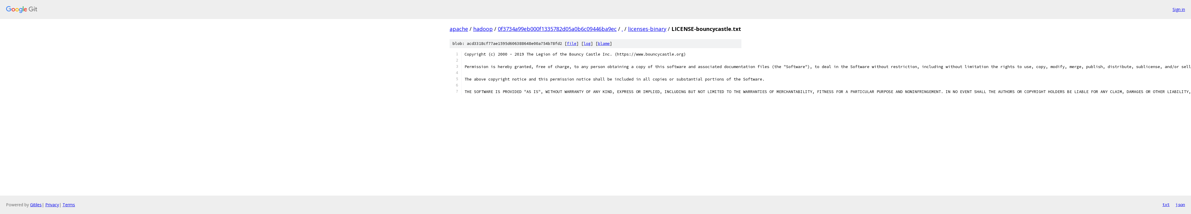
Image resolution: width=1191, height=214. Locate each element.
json (1180, 204)
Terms (69, 204)
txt (1166, 204)
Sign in (1179, 9)
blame (604, 43)
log (587, 43)
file (571, 43)
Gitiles (36, 204)
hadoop (483, 28)
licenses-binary (647, 28)
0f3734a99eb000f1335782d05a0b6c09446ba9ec (557, 28)
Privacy (52, 204)
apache (459, 28)
